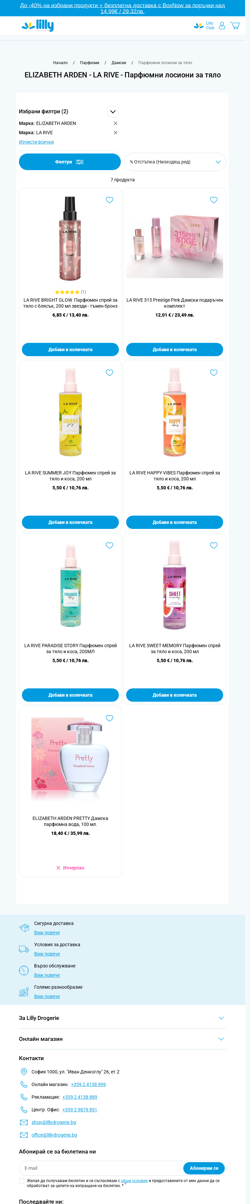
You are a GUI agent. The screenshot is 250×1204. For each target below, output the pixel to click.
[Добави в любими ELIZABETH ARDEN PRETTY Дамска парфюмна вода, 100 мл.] (109, 718)
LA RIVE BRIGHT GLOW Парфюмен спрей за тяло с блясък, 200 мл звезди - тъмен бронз (70, 303)
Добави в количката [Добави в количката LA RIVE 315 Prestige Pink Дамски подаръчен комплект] (175, 349)
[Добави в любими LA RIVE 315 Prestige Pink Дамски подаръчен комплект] (213, 200)
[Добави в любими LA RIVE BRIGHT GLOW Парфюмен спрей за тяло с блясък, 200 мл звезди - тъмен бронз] (109, 200)
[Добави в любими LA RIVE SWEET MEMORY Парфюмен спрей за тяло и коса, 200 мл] (213, 545)
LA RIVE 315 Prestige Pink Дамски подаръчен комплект (174, 303)
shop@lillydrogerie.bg (54, 1122)
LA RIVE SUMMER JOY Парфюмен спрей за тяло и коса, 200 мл (70, 475)
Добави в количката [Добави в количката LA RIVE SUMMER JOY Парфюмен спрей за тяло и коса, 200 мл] (70, 522)
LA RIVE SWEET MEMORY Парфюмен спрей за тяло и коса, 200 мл (174, 648)
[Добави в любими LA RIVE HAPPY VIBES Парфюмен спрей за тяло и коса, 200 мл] (213, 372)
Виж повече (47, 932)
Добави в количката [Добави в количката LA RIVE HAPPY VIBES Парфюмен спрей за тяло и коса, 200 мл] (175, 522)
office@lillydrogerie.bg (54, 1135)
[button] (69, 111)
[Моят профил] (222, 26)
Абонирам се (204, 1168)
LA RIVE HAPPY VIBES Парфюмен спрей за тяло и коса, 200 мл (174, 475)
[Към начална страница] (60, 62)
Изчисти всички (36, 142)
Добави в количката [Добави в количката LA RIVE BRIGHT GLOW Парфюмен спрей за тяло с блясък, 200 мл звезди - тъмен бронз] (70, 349)
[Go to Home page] (37, 25)
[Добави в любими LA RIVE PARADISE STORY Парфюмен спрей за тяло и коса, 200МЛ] (109, 545)
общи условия (134, 1180)
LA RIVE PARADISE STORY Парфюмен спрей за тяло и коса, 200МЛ (70, 648)
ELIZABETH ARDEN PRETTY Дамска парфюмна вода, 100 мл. (70, 821)
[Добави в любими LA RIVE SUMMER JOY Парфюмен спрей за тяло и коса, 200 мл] (109, 372)
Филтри (70, 162)
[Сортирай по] (175, 162)
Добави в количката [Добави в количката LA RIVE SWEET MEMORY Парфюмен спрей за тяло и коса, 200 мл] (175, 695)
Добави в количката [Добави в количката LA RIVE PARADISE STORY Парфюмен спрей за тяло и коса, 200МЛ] (70, 695)
